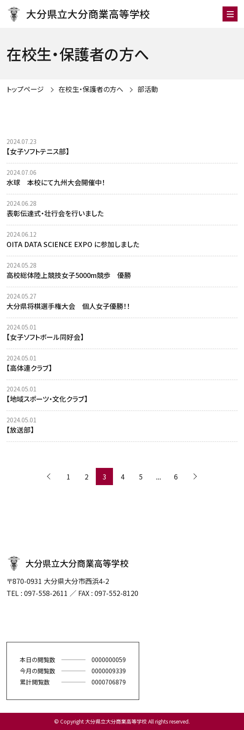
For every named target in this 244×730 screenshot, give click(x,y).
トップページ (25, 89)
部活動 (147, 89)
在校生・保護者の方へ (90, 89)
